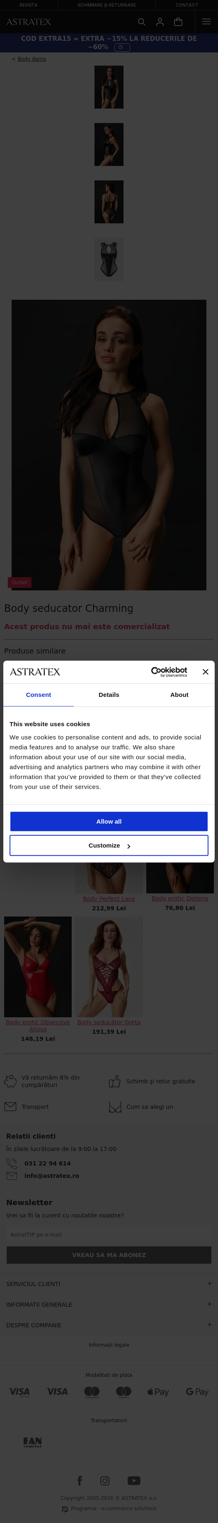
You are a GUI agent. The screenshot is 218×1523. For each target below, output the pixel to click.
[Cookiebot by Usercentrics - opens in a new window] (151, 672)
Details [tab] (109, 694)
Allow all (109, 821)
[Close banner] (205, 672)
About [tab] (179, 694)
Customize (109, 845)
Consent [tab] (38, 694)
